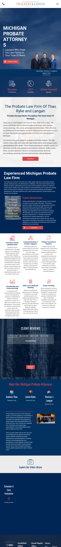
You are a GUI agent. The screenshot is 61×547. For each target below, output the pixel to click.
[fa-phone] (3, 5)
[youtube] (9, 531)
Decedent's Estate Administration (12, 244)
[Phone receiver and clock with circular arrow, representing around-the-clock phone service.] (30, 86)
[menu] (57, 4)
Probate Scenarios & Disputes (48, 243)
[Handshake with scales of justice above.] (49, 86)
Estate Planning (48, 286)
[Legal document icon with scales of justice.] (12, 86)
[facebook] (6, 527)
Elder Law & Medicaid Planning (30, 286)
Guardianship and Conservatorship (12, 287)
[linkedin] (9, 527)
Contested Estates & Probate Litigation (30, 243)
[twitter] (13, 527)
